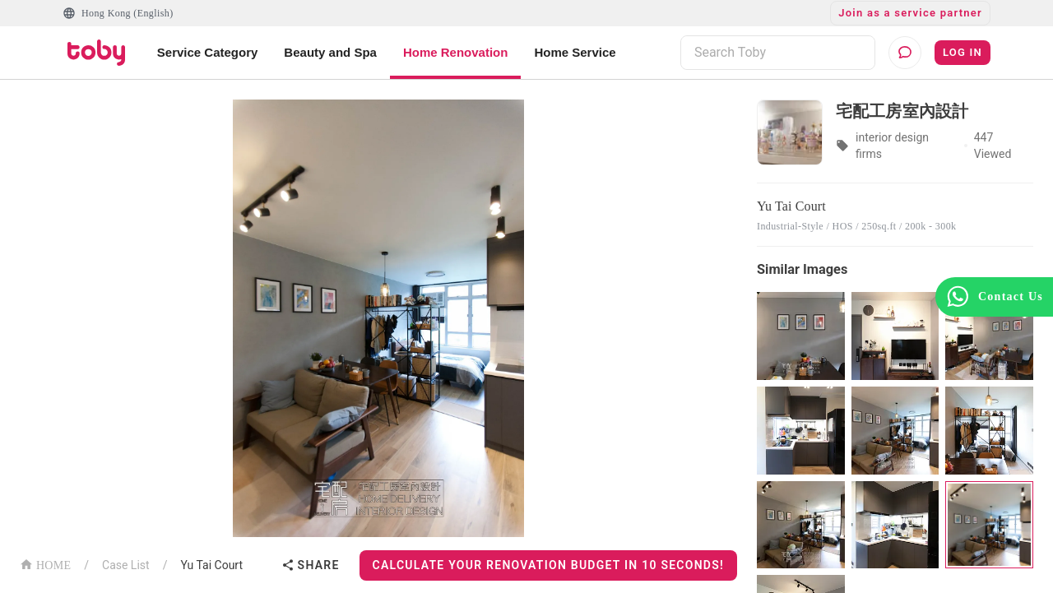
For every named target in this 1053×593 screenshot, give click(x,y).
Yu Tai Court (211, 565)
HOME (45, 564)
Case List (126, 565)
